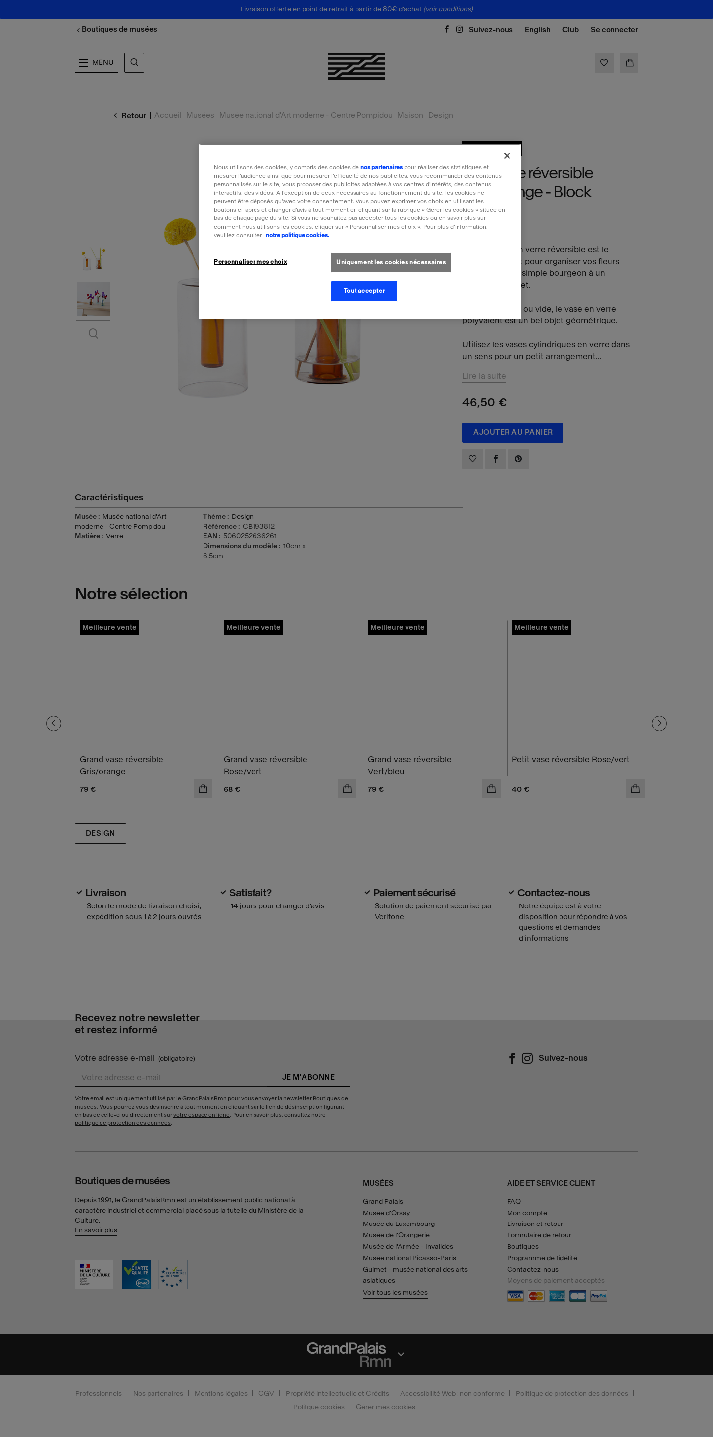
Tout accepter (364, 291)
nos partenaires (381, 167)
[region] (360, 231)
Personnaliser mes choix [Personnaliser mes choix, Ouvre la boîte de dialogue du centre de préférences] (250, 262)
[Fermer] (507, 155)
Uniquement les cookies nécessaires (391, 262)
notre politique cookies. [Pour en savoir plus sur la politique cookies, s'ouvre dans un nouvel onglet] (297, 235)
